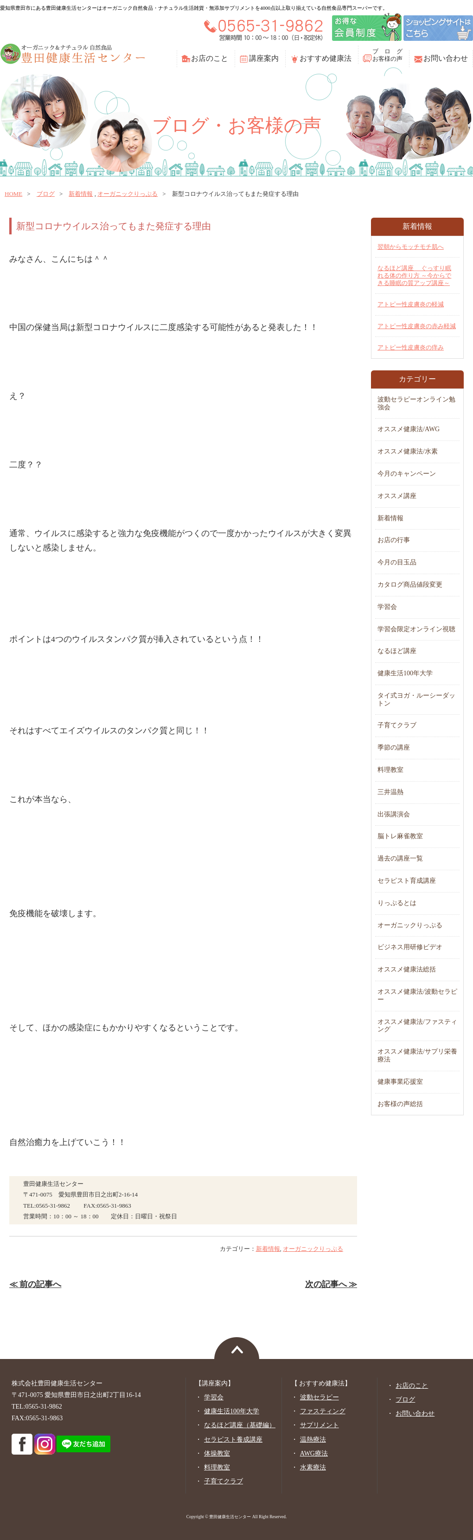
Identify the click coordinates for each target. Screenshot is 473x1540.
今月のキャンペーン (406, 473)
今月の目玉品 (396, 562)
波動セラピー (319, 1397)
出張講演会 (393, 814)
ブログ (46, 193)
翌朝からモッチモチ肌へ (410, 246)
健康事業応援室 (400, 1081)
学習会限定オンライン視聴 (416, 629)
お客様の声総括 (400, 1103)
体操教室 (217, 1453)
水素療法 (313, 1467)
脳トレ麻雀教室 (400, 836)
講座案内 (264, 58)
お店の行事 (393, 540)
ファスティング (322, 1411)
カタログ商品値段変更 (409, 584)
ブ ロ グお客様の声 (387, 55)
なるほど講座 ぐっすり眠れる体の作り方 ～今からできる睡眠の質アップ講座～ (414, 275)
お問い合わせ (445, 58)
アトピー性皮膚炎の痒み (410, 347)
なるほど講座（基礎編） (239, 1425)
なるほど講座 (396, 650)
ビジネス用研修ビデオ (409, 947)
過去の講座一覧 (400, 858)
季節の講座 (393, 747)
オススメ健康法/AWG (408, 429)
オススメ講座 (396, 495)
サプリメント (319, 1425)
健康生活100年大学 (405, 673)
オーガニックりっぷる (127, 193)
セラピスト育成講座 (406, 880)
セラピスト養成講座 (233, 1439)
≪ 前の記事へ (35, 1284)
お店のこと (209, 58)
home (13, 193)
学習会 (387, 606)
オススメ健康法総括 (406, 969)
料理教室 (390, 769)
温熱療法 (313, 1439)
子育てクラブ (396, 725)
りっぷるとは (396, 902)
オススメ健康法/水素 (407, 451)
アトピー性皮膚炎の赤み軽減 (416, 326)
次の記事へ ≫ (331, 1284)
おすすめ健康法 (326, 58)
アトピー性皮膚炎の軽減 (410, 304)
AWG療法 (314, 1453)
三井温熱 (390, 792)
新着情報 (81, 193)
